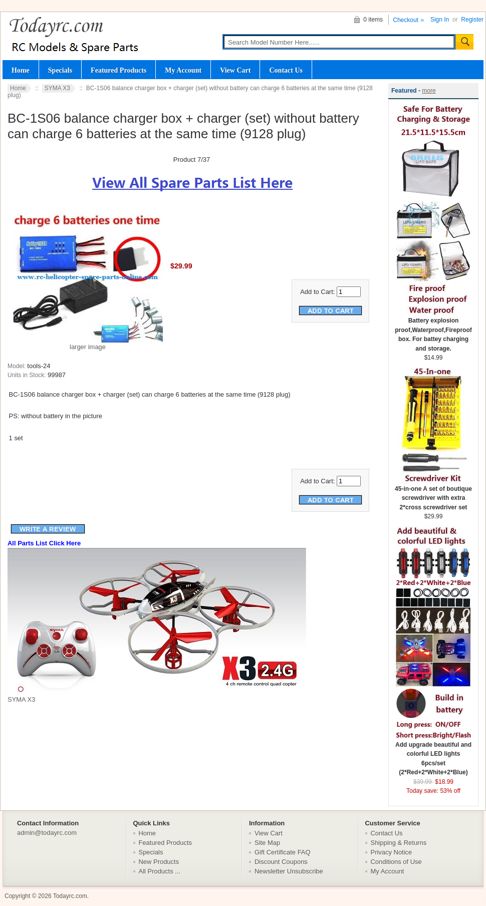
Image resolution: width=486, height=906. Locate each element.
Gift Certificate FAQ (283, 852)
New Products (159, 861)
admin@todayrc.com (47, 832)
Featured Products (118, 70)
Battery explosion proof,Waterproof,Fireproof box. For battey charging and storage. (433, 331)
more (428, 90)
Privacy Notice (391, 852)
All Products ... (160, 871)
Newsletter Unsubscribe (289, 871)
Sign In (439, 19)
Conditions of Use (396, 861)
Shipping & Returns (399, 842)
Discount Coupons (281, 861)
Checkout (405, 20)
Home (21, 70)
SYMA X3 (57, 88)
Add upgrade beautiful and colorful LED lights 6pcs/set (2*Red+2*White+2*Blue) (433, 755)
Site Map (267, 842)
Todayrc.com (70, 895)
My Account (183, 70)
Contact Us (286, 70)
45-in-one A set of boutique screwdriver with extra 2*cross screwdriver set (433, 495)
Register (472, 19)
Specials (60, 70)
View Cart (235, 70)
